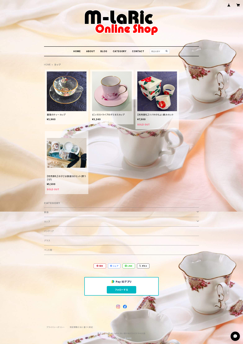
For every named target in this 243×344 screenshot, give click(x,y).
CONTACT (138, 51)
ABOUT (90, 51)
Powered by (121, 338)
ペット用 (48, 250)
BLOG (103, 51)
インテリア (49, 231)
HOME (77, 51)
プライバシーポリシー (55, 327)
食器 (46, 212)
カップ (47, 221)
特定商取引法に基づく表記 (81, 327)
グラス (47, 240)
